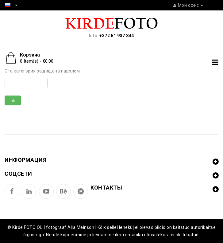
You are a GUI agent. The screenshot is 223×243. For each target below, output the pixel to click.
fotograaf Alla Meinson (70, 227)
